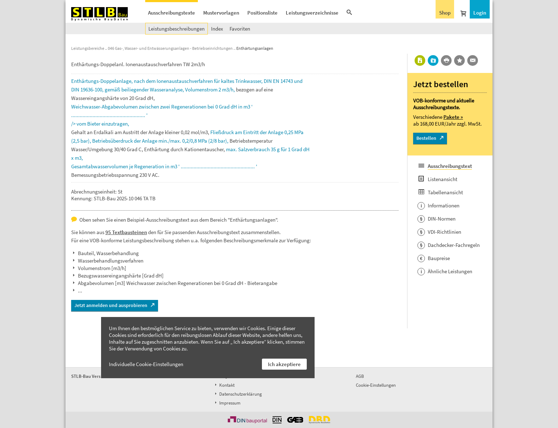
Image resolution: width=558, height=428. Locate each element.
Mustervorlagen (221, 12)
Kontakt (224, 385)
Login (479, 12)
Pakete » (453, 116)
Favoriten (240, 28)
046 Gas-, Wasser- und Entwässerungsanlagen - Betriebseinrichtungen (170, 48)
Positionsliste (262, 12)
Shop (445, 12)
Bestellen (426, 138)
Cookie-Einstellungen (376, 385)
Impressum (227, 403)
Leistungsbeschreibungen (176, 28)
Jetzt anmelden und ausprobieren (110, 305)
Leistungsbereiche (87, 48)
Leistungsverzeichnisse (312, 12)
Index (217, 28)
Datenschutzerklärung (238, 394)
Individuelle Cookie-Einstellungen (146, 364)
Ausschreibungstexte (171, 12)
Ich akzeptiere (284, 364)
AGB (360, 376)
